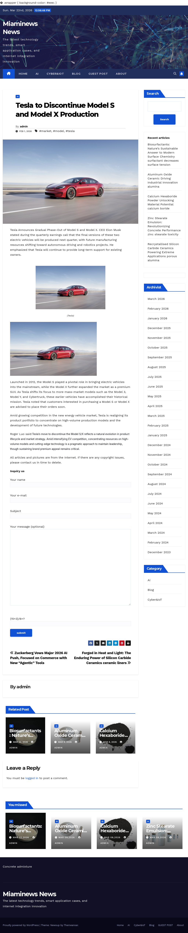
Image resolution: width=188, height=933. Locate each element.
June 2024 (155, 503)
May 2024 (154, 513)
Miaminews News (29, 894)
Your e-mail (70, 498)
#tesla (70, 131)
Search (153, 94)
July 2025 (155, 377)
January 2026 (157, 318)
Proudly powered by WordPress (21, 925)
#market (45, 131)
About (121, 73)
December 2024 (159, 445)
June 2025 (155, 386)
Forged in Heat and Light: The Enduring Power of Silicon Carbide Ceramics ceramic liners (102, 658)
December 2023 (159, 552)
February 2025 (158, 425)
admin (24, 126)
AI (37, 73)
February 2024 (158, 542)
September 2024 (160, 474)
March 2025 (156, 416)
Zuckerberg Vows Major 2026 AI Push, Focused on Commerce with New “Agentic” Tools (38, 658)
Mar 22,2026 (21, 837)
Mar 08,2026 (112, 837)
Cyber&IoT (55, 73)
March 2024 (156, 532)
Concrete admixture (17, 866)
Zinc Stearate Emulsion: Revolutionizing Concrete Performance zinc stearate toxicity (164, 226)
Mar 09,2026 (66, 837)
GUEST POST (98, 73)
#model (58, 131)
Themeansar (71, 925)
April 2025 (155, 406)
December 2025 (159, 328)
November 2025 (159, 338)
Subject (70, 513)
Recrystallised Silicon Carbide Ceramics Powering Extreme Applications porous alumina (163, 252)
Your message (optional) (70, 567)
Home (23, 73)
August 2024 (157, 484)
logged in (31, 778)
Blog (76, 73)
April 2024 (155, 523)
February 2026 (158, 308)
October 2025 (157, 347)
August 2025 (157, 367)
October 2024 (157, 464)
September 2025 (160, 357)
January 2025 (157, 435)
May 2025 (154, 396)
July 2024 (155, 493)
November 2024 (159, 454)
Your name (70, 482)
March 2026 (156, 299)
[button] (174, 73)
